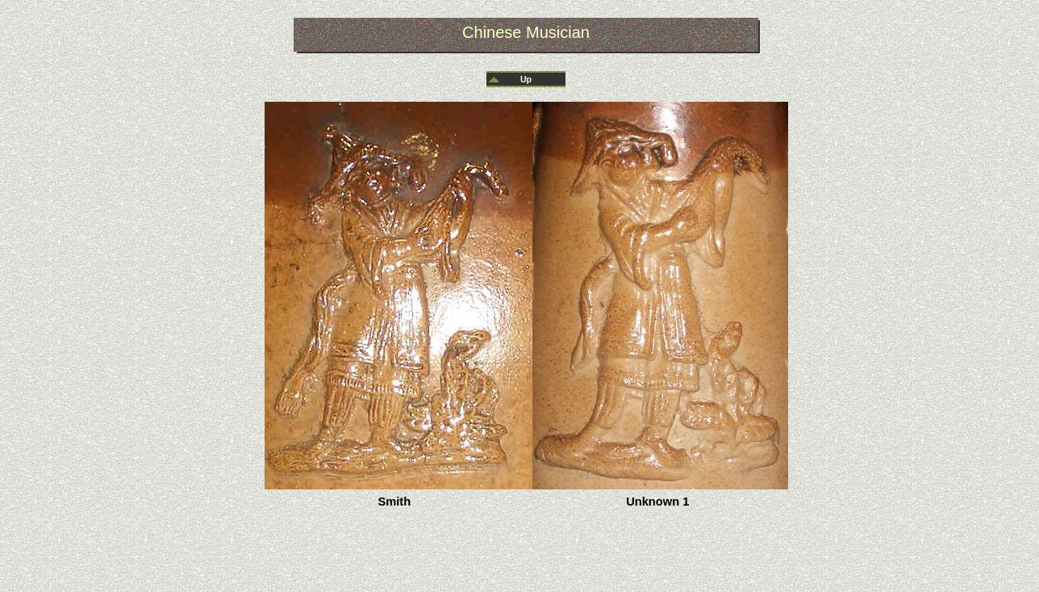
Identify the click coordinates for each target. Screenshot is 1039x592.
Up (526, 79)
